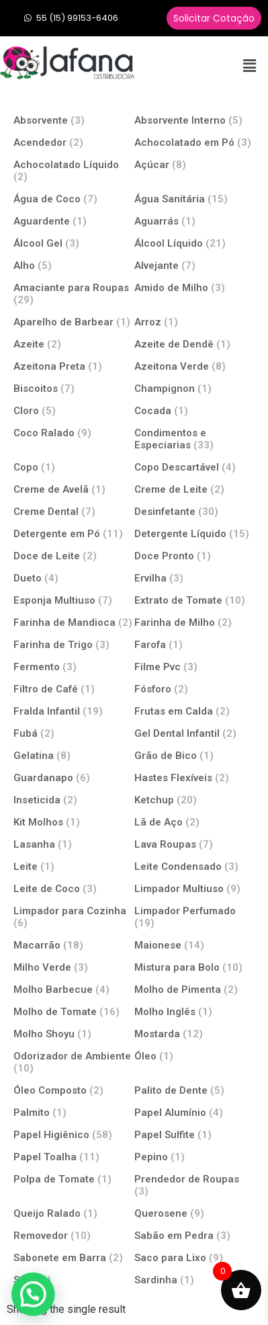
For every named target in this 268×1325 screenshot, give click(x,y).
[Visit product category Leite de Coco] (73, 888)
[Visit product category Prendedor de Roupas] (194, 1185)
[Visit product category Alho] (73, 265)
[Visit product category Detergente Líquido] (194, 533)
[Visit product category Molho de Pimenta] (194, 989)
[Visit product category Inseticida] (73, 800)
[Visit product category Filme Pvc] (194, 666)
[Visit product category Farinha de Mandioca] (73, 622)
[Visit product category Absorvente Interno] (194, 120)
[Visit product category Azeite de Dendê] (194, 344)
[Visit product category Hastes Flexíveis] (194, 777)
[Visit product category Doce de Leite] (73, 556)
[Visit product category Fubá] (73, 733)
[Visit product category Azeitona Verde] (194, 366)
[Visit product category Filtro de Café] (73, 689)
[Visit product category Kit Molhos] (73, 822)
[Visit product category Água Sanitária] (194, 199)
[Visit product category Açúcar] (194, 164)
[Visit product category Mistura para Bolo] (194, 967)
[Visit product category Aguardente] (73, 221)
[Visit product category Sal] (73, 1280)
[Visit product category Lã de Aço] (194, 822)
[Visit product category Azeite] (73, 344)
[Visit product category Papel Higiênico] (73, 1134)
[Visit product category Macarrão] (73, 945)
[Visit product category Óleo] (194, 1056)
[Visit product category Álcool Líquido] (194, 243)
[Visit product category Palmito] (73, 1112)
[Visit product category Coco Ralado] (73, 432)
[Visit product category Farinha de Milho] (194, 622)
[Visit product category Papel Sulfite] (194, 1134)
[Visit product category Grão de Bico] (194, 755)
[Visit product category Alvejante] (194, 265)
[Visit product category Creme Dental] (73, 511)
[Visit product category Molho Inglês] (194, 1011)
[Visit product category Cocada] (194, 410)
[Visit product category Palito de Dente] (194, 1090)
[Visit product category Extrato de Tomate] (194, 600)
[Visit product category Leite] (73, 866)
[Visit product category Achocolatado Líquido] (73, 170)
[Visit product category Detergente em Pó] (73, 533)
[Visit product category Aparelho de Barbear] (73, 322)
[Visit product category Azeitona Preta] (73, 366)
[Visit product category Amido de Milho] (194, 287)
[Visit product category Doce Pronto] (194, 556)
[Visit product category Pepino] (194, 1157)
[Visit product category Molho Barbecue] (73, 989)
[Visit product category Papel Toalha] (73, 1157)
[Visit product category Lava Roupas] (194, 844)
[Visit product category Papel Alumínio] (194, 1112)
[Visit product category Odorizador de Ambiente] (73, 1062)
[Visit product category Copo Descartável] (194, 467)
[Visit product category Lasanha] (73, 844)
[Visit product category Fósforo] (194, 689)
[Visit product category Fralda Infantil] (73, 711)
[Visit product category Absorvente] (73, 120)
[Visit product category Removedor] (73, 1235)
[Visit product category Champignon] (194, 388)
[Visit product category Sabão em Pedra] (194, 1235)
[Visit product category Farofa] (194, 644)
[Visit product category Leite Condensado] (194, 866)
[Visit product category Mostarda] (194, 1033)
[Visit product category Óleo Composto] (73, 1090)
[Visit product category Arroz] (194, 322)
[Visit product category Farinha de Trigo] (73, 644)
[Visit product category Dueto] (73, 578)
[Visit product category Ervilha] (194, 578)
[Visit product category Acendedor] (73, 142)
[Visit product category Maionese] (194, 945)
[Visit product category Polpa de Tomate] (73, 1179)
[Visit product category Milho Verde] (73, 967)
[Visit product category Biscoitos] (73, 388)
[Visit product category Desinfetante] (194, 511)
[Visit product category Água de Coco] (73, 199)
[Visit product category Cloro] (73, 410)
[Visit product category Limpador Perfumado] (194, 916)
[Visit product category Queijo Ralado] (73, 1213)
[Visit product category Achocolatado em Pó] (194, 142)
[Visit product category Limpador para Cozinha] (73, 916)
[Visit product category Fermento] (73, 666)
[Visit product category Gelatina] (73, 755)
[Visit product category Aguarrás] (194, 221)
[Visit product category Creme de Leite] (194, 489)
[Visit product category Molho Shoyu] (73, 1033)
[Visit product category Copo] (73, 467)
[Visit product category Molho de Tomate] (73, 1011)
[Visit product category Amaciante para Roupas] (73, 293)
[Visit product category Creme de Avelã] (73, 489)
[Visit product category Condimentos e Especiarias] (194, 438)
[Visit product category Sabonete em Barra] (73, 1257)
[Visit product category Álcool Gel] (73, 243)
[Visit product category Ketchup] (194, 800)
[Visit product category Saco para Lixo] (194, 1257)
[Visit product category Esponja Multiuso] (73, 600)
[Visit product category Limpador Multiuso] (194, 888)
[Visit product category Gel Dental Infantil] (194, 733)
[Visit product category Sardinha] (194, 1280)
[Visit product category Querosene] (194, 1213)
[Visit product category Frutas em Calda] (194, 711)
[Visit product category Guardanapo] (73, 777)
